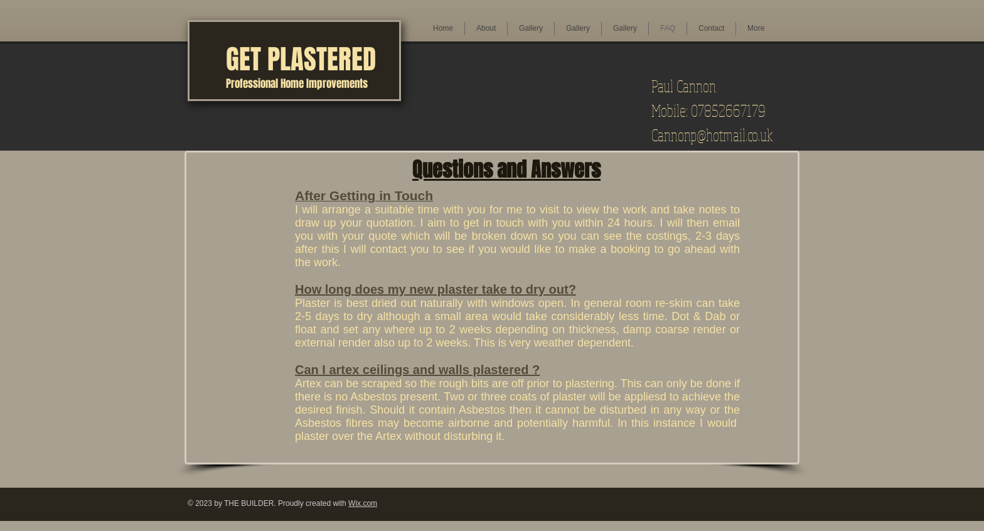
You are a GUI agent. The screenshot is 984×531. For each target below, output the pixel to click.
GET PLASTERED (301, 59)
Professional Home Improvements (297, 84)
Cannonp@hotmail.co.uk (712, 134)
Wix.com (362, 503)
